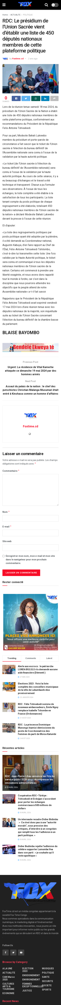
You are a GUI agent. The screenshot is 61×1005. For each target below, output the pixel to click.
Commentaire (11, 475)
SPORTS (46, 993)
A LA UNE (7, 972)
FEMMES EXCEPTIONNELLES (32, 989)
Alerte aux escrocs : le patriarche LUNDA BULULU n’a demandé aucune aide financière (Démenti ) (38, 673)
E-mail (7, 530)
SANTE (45, 981)
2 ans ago (33, 58)
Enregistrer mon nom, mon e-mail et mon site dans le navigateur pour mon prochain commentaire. (30, 564)
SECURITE (47, 985)
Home (5, 15)
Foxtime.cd (18, 58)
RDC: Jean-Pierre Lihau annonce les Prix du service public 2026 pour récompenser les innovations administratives (29, 784)
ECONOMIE (8, 997)
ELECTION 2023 (27, 973)
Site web (6, 545)
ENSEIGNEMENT (31, 979)
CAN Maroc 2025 (8, 982)
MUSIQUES (48, 972)
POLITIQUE (28, 15)
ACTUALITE (15, 15)
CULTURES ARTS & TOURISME (8, 990)
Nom (6, 516)
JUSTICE (27, 994)
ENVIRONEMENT (31, 983)
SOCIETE (47, 989)
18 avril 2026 (11, 791)
